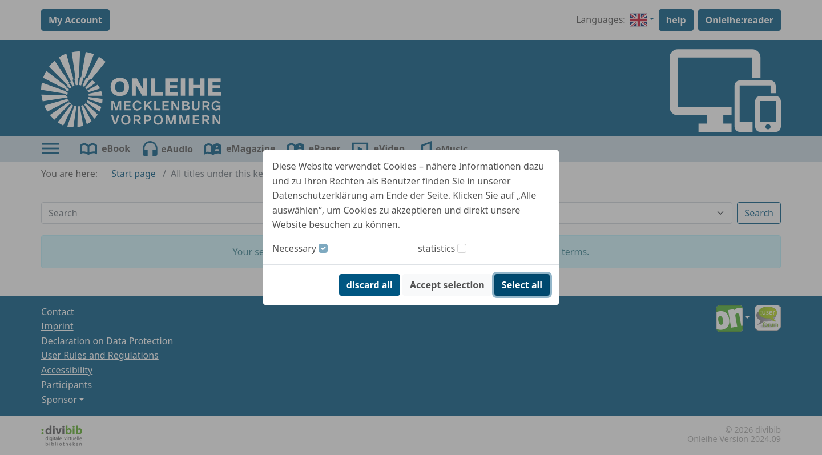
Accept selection (447, 285)
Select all (522, 285)
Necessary (294, 248)
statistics (436, 248)
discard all (369, 285)
